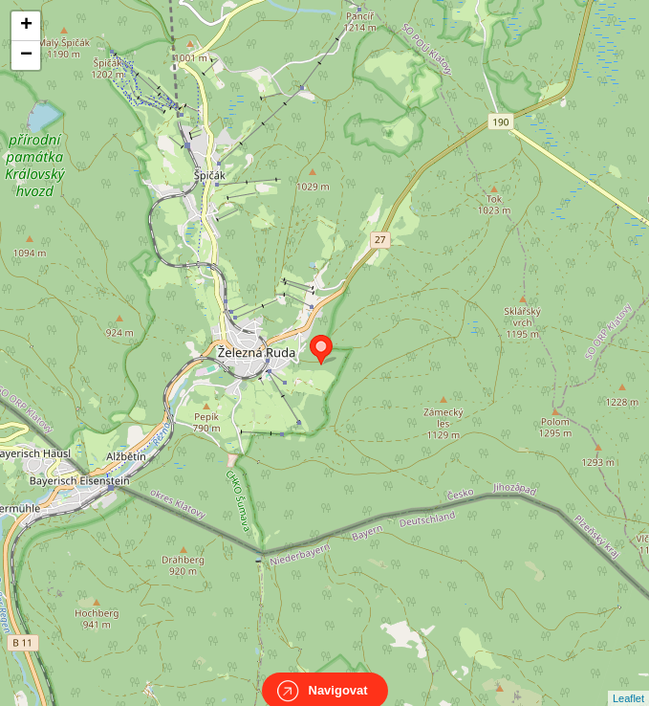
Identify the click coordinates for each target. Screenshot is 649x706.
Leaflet (628, 681)
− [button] (26, 55)
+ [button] (26, 25)
